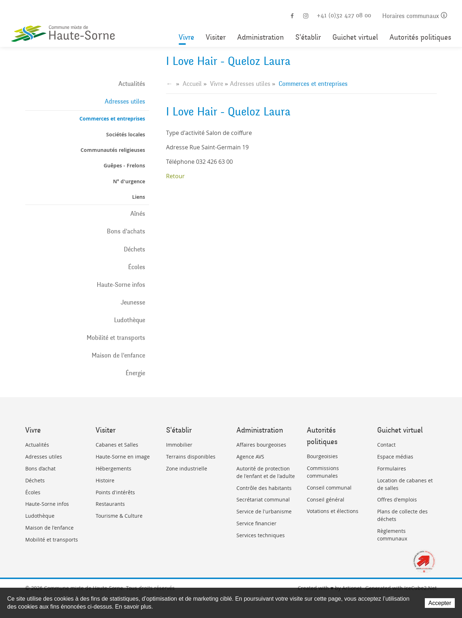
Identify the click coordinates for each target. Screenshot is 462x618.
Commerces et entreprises (112, 118)
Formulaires (391, 468)
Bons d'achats (126, 231)
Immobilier (179, 444)
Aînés (137, 214)
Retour (175, 176)
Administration (260, 37)
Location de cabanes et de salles (405, 484)
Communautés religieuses (112, 149)
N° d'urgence (129, 181)
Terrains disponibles (190, 456)
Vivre (186, 37)
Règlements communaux (392, 534)
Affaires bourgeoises (261, 444)
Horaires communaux (414, 16)
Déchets (134, 249)
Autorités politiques (420, 37)
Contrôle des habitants (264, 488)
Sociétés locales (125, 134)
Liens (138, 196)
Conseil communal (329, 487)
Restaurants (110, 503)
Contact (386, 444)
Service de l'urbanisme (264, 511)
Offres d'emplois (397, 499)
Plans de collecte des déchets (402, 515)
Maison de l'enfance (118, 355)
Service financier (256, 523)
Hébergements (113, 468)
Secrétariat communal (263, 499)
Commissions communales (323, 472)
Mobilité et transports (116, 338)
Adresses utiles (125, 101)
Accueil (192, 84)
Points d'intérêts (115, 492)
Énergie (135, 373)
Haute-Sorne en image (123, 456)
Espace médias (395, 456)
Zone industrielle (186, 468)
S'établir (308, 37)
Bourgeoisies (322, 456)
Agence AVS (250, 456)
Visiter (216, 37)
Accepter (439, 603)
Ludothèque (129, 320)
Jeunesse (133, 302)
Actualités (131, 84)
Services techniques (260, 535)
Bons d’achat (40, 468)
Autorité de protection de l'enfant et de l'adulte (265, 472)
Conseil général (325, 499)
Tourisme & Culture (119, 515)
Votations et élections (332, 511)
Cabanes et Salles (117, 444)
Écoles (136, 267)
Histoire (105, 480)
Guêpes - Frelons (124, 165)
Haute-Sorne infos (121, 285)
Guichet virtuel (355, 37)
